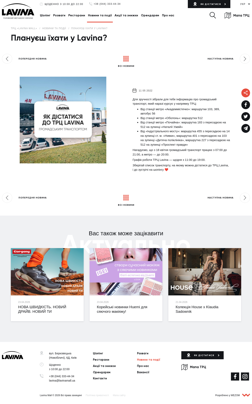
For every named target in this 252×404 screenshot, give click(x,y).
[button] (212, 15)
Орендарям (150, 15)
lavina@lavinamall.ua (62, 380)
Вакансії (143, 372)
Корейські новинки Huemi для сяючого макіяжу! (122, 309)
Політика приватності (97, 395)
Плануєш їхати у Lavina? (89, 28)
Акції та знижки (126, 15)
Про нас (168, 15)
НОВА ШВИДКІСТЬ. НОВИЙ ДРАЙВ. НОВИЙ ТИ (42, 309)
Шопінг (45, 15)
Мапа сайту (119, 395)
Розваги (59, 15)
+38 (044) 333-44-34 (107, 4)
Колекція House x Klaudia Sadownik (197, 309)
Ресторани (76, 15)
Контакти (100, 378)
